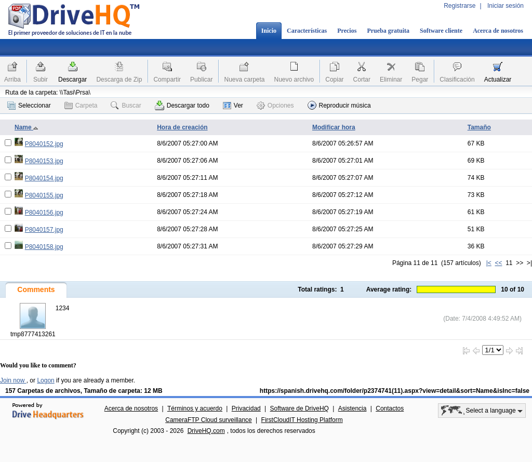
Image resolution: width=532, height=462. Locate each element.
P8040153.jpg (44, 161)
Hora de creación (182, 127)
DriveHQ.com (206, 430)
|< (488, 263)
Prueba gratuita (388, 30)
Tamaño (479, 127)
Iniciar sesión (505, 5)
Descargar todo (182, 105)
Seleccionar (29, 105)
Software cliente (441, 30)
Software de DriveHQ (299, 408)
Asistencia (352, 408)
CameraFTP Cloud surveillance (208, 420)
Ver (233, 105)
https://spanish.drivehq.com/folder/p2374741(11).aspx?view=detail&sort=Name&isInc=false (394, 390)
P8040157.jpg (44, 229)
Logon (45, 380)
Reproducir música (339, 105)
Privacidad (246, 408)
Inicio (268, 30)
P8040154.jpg (44, 178)
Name (26, 127)
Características (307, 30)
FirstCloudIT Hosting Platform (302, 420)
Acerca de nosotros (498, 30)
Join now (13, 380)
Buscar (126, 105)
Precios (346, 30)
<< (498, 263)
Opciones (275, 105)
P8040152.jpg (44, 144)
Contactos (390, 408)
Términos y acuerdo (194, 408)
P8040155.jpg (44, 195)
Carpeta (81, 105)
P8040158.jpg (44, 246)
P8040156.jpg (44, 212)
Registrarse (459, 5)
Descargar (72, 79)
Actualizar (498, 79)
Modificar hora (333, 127)
